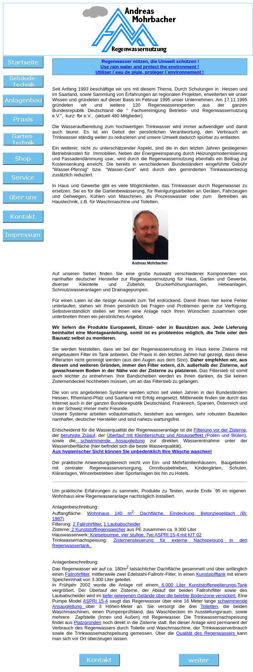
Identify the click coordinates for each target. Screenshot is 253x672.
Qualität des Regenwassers (206, 633)
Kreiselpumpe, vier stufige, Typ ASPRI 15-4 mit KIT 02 (145, 534)
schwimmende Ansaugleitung (113, 440)
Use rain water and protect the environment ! (149, 66)
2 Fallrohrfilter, (87, 524)
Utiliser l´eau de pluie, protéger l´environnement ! (149, 72)
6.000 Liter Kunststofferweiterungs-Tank (202, 585)
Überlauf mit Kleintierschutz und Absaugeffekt (155, 435)
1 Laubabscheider (122, 524)
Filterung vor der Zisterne (220, 430)
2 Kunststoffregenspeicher (97, 529)
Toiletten (209, 606)
